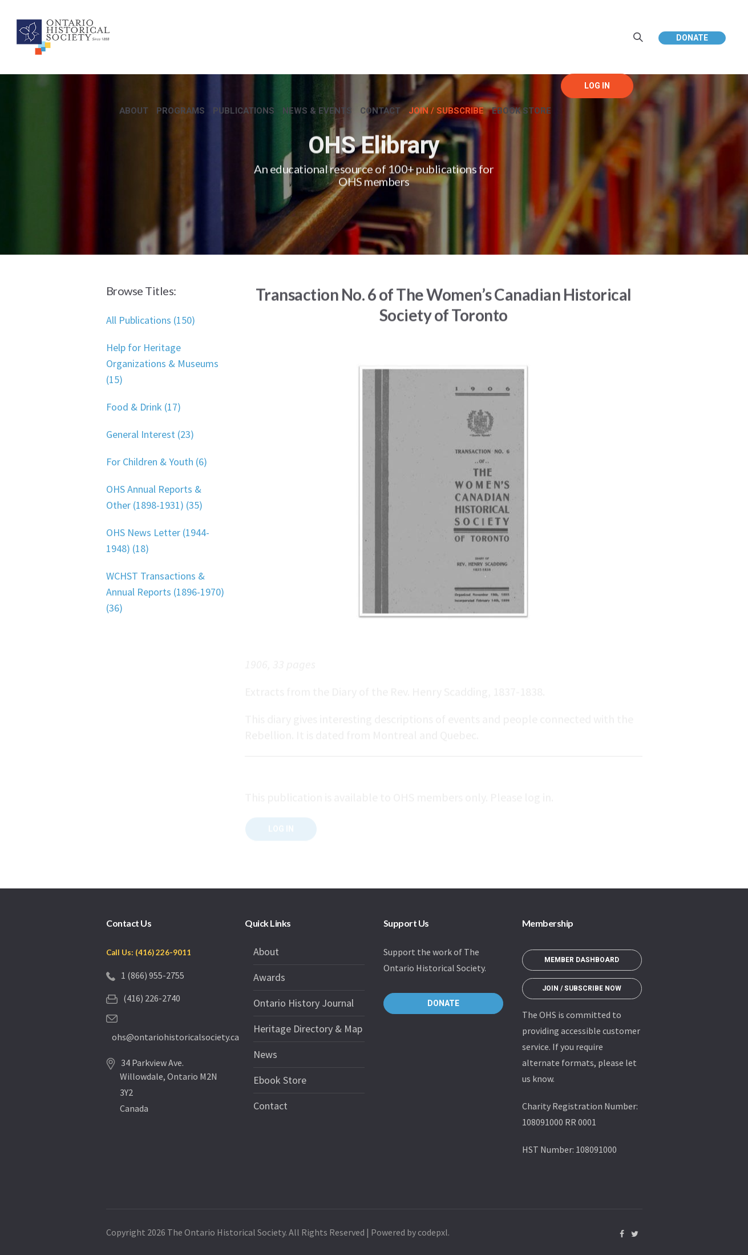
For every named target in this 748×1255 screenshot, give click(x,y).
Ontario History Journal (303, 1002)
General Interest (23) (150, 434)
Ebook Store (279, 1080)
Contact (270, 1105)
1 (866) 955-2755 (152, 975)
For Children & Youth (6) (156, 461)
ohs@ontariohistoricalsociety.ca (175, 1037)
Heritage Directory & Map (307, 1028)
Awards (269, 977)
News (265, 1054)
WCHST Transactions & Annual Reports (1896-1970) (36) (165, 591)
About (266, 951)
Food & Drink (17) (143, 406)
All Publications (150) (150, 320)
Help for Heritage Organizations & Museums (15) (162, 363)
